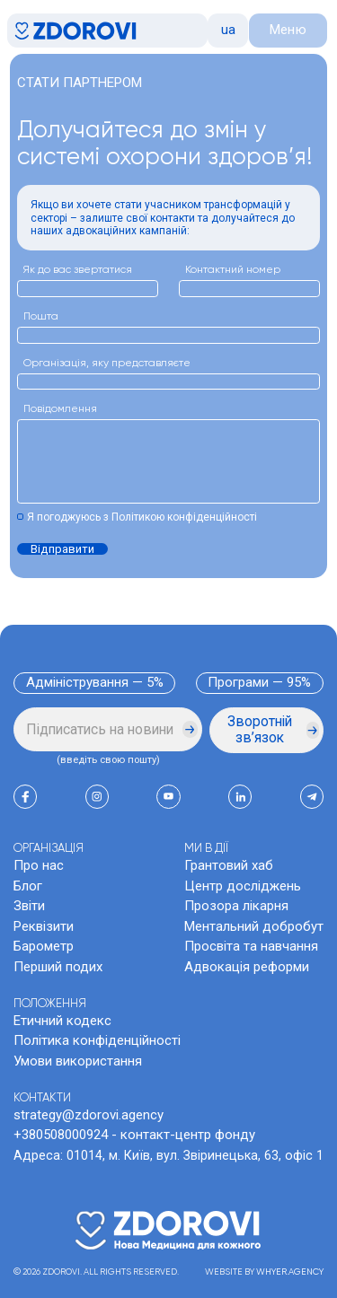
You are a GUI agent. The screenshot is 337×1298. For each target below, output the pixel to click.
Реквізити (43, 926)
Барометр (43, 946)
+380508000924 (60, 1135)
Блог (27, 886)
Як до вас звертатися (77, 270)
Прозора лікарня (236, 906)
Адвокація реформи (246, 967)
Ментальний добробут (254, 926)
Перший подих (57, 967)
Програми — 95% (259, 682)
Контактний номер (232, 270)
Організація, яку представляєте (107, 363)
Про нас (38, 865)
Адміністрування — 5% (95, 682)
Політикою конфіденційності (184, 517)
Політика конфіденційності (97, 1040)
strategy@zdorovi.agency (88, 1115)
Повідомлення (60, 409)
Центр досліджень (242, 886)
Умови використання (77, 1061)
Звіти (29, 906)
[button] (228, 30)
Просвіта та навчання (251, 946)
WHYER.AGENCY (290, 1271)
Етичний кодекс (62, 1021)
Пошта (40, 316)
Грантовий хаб (228, 865)
